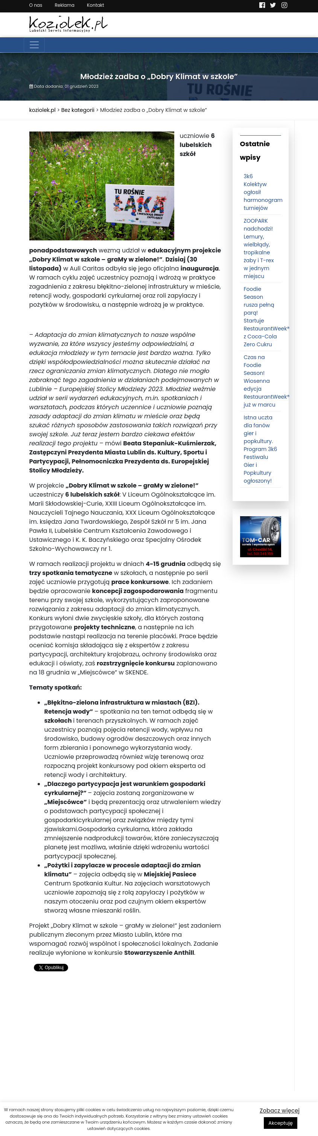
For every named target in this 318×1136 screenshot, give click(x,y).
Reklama (64, 5)
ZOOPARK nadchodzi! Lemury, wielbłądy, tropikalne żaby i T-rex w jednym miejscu (259, 248)
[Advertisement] (125, 1038)
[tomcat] (260, 536)
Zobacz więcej (280, 1111)
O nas (36, 5)
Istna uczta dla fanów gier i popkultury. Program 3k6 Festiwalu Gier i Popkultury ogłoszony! (260, 449)
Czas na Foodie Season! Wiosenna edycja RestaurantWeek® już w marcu (267, 380)
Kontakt (95, 5)
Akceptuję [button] (280, 1123)
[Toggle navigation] (34, 44)
